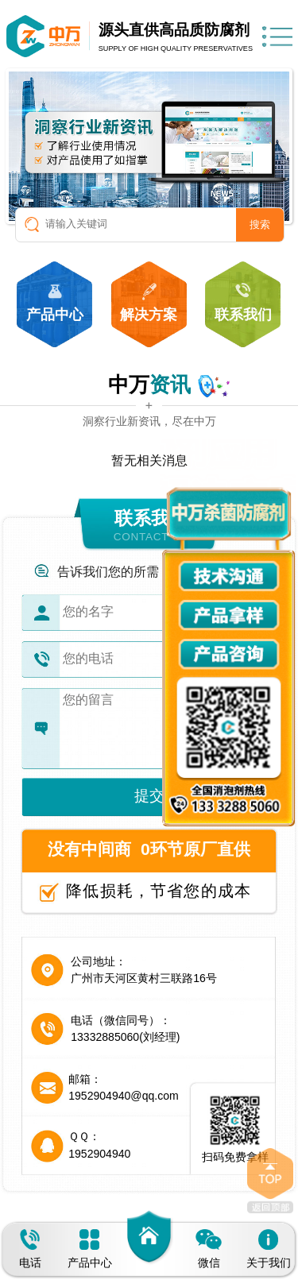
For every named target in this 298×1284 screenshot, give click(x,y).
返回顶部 (270, 1180)
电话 (30, 1249)
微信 (208, 1249)
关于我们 (268, 1249)
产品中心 (90, 1249)
